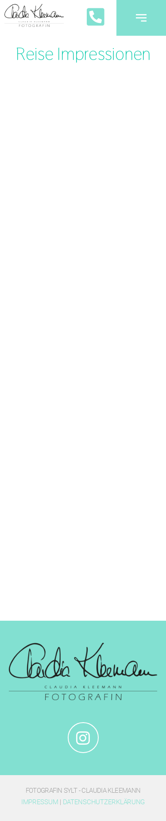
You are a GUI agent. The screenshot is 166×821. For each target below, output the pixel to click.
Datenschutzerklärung (104, 802)
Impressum (39, 802)
